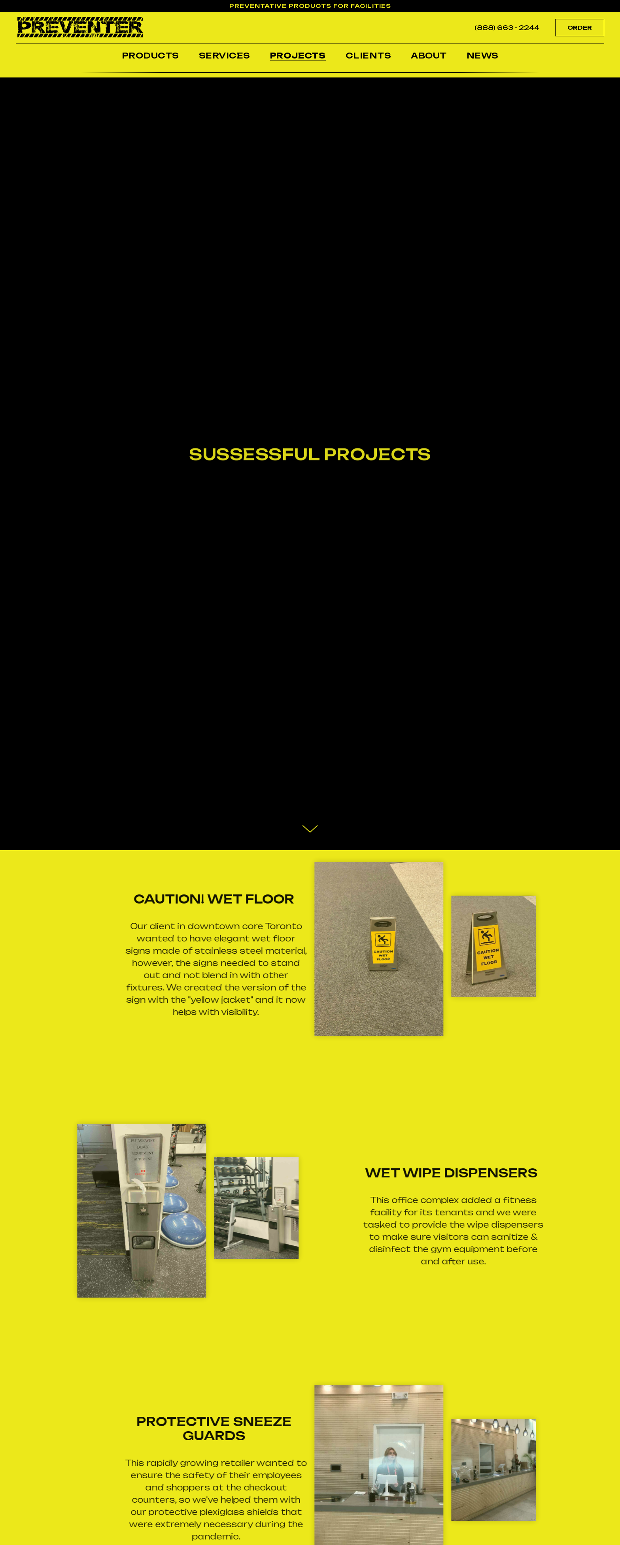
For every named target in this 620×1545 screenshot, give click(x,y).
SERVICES (224, 55)
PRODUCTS (150, 55)
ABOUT (429, 55)
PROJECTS (298, 55)
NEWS (483, 55)
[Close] (607, 6)
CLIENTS (368, 55)
